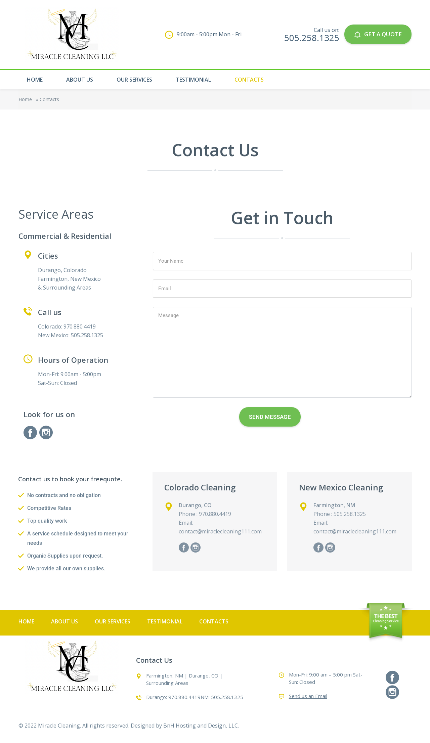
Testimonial (193, 79)
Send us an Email (308, 696)
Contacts (249, 79)
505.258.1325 (311, 38)
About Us (79, 79)
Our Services (134, 79)
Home (35, 79)
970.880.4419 (184, 697)
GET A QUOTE (378, 34)
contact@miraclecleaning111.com (220, 531)
